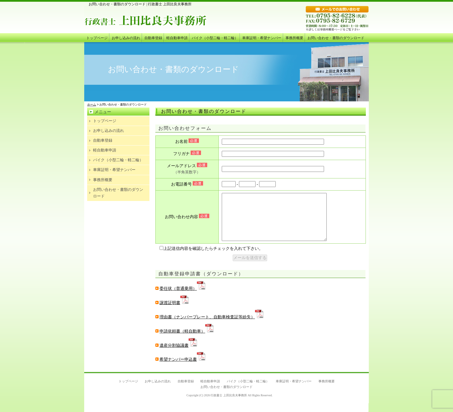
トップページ (97, 38)
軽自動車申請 (177, 38)
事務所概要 (294, 38)
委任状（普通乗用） (180, 297)
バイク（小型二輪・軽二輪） (215, 38)
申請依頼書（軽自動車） (184, 340)
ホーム (91, 104)
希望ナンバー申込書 (180, 368)
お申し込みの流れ (126, 38)
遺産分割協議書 (176, 354)
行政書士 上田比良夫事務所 (228, 404)
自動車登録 (153, 38)
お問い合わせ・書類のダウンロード (335, 38)
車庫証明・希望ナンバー (261, 38)
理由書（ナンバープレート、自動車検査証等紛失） (209, 326)
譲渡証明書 (172, 311)
